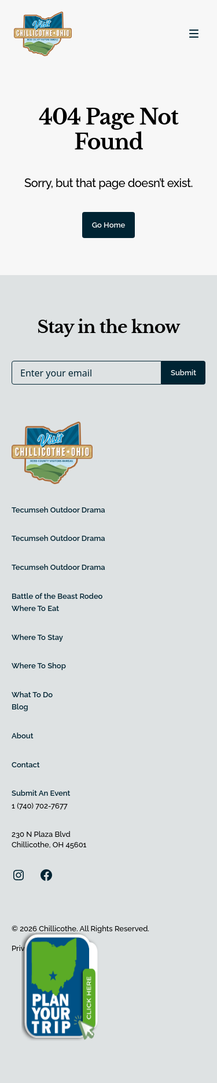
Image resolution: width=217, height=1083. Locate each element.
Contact (26, 764)
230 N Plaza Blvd (41, 834)
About (22, 735)
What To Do (32, 694)
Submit (183, 372)
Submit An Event (41, 793)
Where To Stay (37, 637)
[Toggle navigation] (194, 33)
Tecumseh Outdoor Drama (58, 510)
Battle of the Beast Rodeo (57, 596)
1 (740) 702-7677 (40, 806)
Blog (20, 707)
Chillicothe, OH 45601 (49, 844)
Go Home (109, 225)
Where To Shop (39, 665)
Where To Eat (35, 608)
